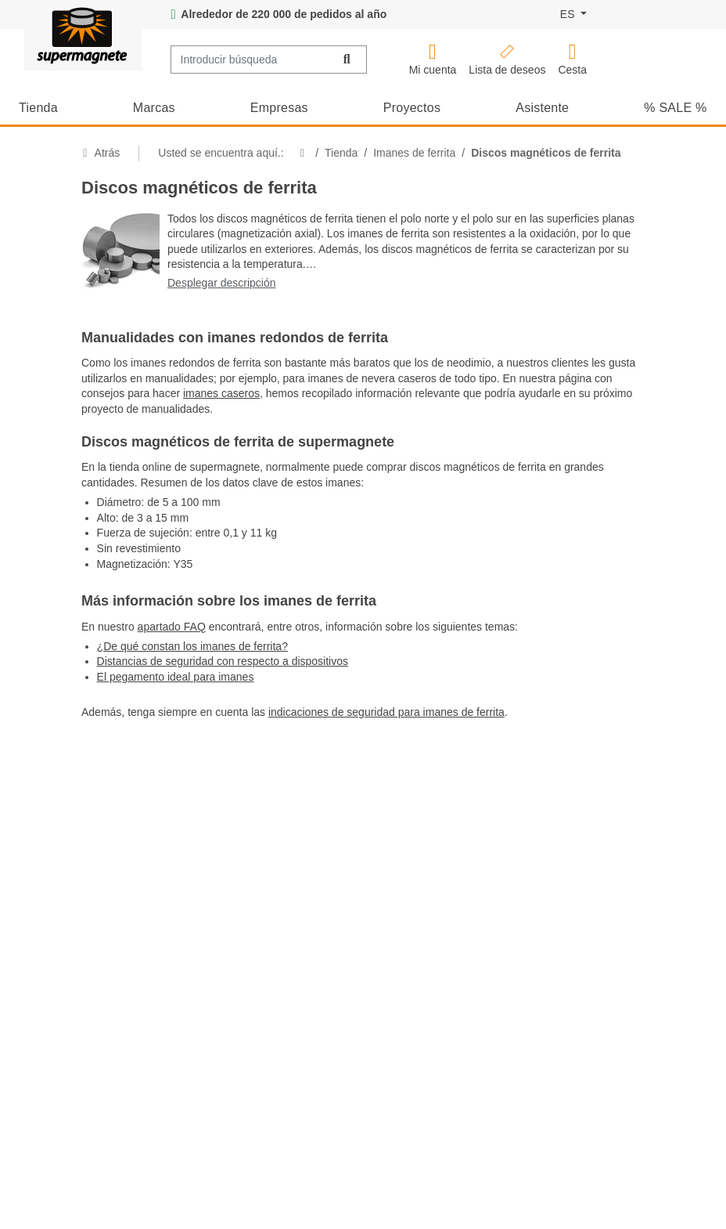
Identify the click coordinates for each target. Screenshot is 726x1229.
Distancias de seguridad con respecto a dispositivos (222, 661)
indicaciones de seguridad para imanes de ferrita (386, 712)
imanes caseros (221, 393)
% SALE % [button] (675, 107)
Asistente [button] (542, 107)
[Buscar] (347, 59)
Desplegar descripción (221, 283)
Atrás (100, 152)
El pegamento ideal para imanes (175, 677)
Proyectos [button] (411, 107)
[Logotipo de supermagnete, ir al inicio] (83, 35)
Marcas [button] (154, 107)
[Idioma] (573, 14)
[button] (433, 60)
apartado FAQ (172, 626)
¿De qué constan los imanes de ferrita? (192, 646)
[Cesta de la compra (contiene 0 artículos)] (572, 60)
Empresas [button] (279, 107)
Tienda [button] (38, 107)
